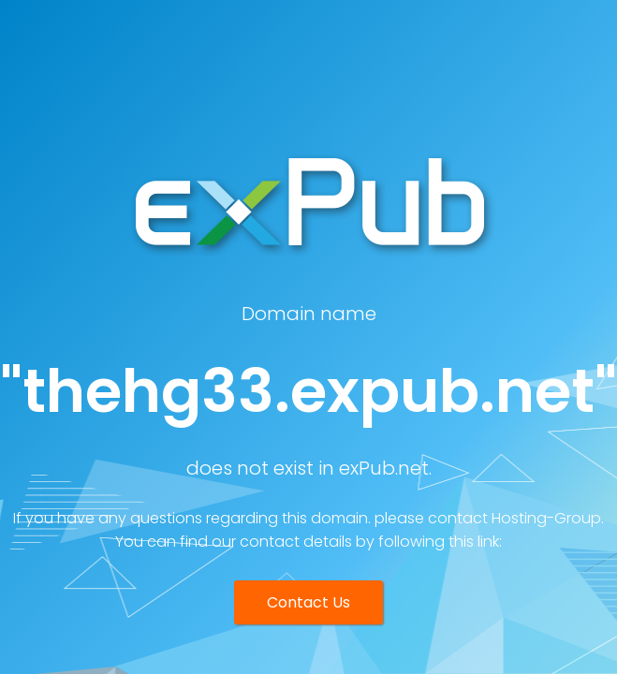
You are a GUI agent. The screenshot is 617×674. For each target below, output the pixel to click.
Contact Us (308, 602)
